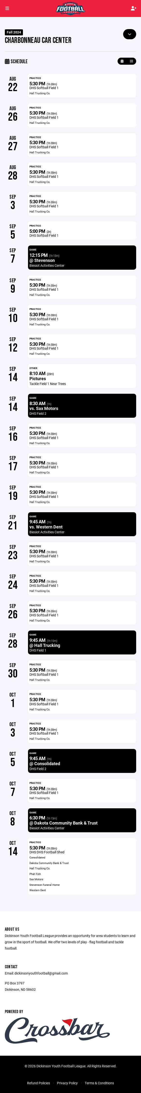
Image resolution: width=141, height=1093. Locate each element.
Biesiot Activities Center (46, 265)
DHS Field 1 (37, 650)
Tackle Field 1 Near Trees (47, 383)
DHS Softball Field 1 (44, 88)
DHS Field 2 (37, 413)
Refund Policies (38, 1083)
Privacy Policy (67, 1083)
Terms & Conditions (99, 1083)
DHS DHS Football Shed (46, 852)
